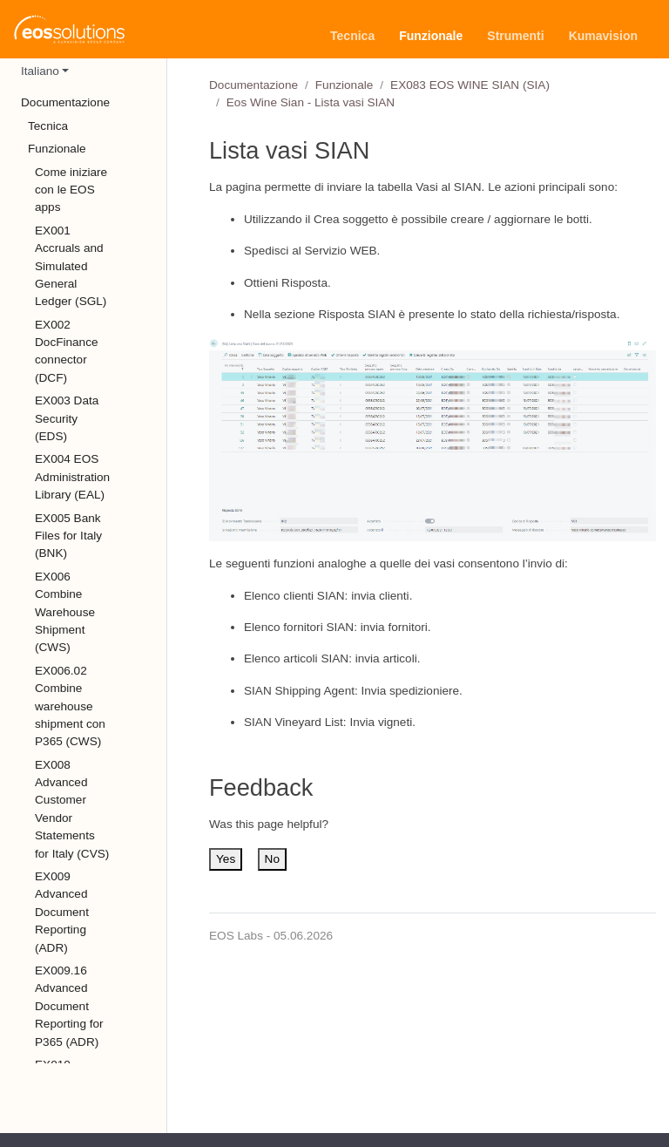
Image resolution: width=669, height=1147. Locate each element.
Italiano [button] (40, 71)
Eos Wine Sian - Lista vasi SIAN (310, 102)
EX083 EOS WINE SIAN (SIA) (470, 85)
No (272, 858)
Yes (225, 858)
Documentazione (253, 85)
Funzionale (344, 85)
